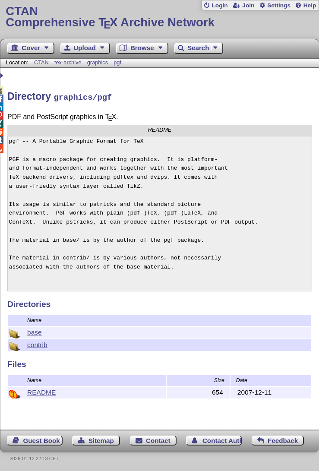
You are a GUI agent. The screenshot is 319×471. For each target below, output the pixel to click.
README (41, 391)
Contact (158, 439)
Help (309, 5)
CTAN (41, 62)
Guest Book (41, 439)
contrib (37, 343)
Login (219, 5)
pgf (117, 62)
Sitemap (101, 439)
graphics (97, 62)
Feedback (283, 439)
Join (248, 5)
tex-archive (68, 62)
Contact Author (222, 439)
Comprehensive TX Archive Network (159, 17)
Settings (279, 5)
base (34, 331)
